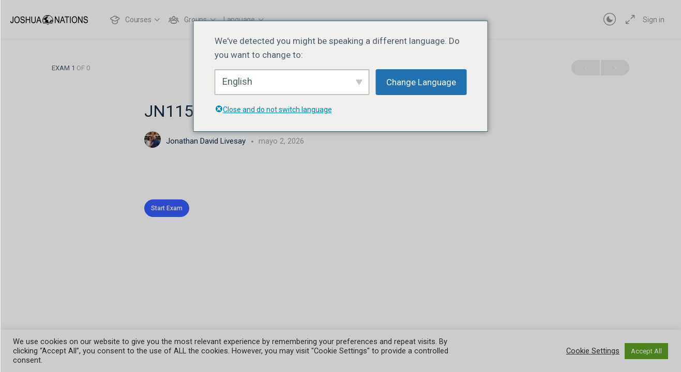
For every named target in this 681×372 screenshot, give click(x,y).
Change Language (421, 82)
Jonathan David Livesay (207, 141)
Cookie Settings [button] (592, 350)
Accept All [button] (646, 351)
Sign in (653, 20)
